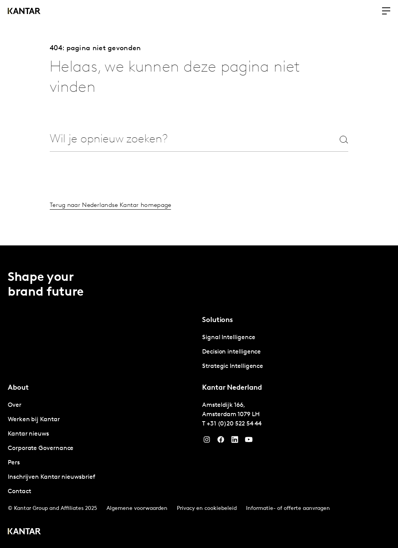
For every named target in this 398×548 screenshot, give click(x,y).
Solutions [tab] (217, 320)
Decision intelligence (231, 352)
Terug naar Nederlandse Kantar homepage (110, 206)
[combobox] (180, 140)
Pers (14, 463)
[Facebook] (220, 441)
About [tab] (18, 388)
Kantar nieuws (28, 434)
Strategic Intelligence (232, 366)
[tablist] (199, 396)
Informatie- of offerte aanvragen (288, 508)
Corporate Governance (40, 448)
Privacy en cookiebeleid (207, 508)
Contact (19, 491)
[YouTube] (234, 441)
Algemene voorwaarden (137, 508)
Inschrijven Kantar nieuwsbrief (51, 477)
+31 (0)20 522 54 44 (234, 424)
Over (14, 405)
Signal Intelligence (228, 337)
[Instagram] (206, 441)
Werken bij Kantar (34, 420)
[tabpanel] (296, 352)
